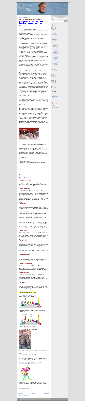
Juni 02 (55, 64)
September (55, 38)
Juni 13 (55, 57)
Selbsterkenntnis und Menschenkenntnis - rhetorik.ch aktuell (30, 362)
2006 (53, 87)
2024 (53, 28)
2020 (53, 33)
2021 (53, 32)
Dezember (55, 34)
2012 (53, 80)
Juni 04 (55, 63)
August (54, 39)
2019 (53, 71)
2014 (53, 77)
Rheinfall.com (55, 95)
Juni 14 (55, 56)
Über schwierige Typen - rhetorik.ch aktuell (27, 295)
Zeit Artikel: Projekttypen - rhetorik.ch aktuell (27, 354)
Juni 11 (55, 59)
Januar (54, 70)
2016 (53, 75)
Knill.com (54, 97)
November (55, 35)
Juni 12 (55, 58)
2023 (53, 29)
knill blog (28, 6)
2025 (53, 27)
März (54, 68)
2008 (53, 85)
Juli (54, 40)
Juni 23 (55, 46)
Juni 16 (55, 53)
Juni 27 (55, 45)
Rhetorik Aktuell (55, 96)
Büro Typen (21, 174)
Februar (54, 69)
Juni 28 (55, 44)
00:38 (30, 388)
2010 (53, 82)
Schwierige (22, 312)
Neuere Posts (20, 393)
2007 (53, 86)
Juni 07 (55, 62)
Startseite (33, 393)
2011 (53, 81)
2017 (53, 74)
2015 (53, 76)
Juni (54, 41)
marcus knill (56, 105)
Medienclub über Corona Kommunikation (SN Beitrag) (30, 19)
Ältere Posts (46, 393)
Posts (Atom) (25, 395)
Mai (54, 65)
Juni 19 (55, 51)
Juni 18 (55, 52)
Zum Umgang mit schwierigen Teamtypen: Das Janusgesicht (30, 327)
